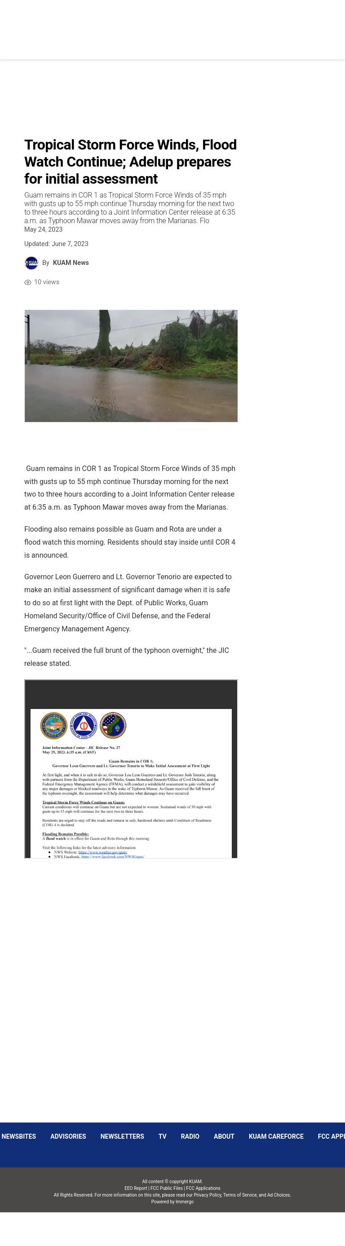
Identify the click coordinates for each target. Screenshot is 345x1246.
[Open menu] (127, 22)
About (224, 1136)
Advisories (68, 1136)
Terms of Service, (240, 1195)
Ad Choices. (279, 1195)
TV (163, 1136)
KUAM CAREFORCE (276, 1136)
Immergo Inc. (184, 1229)
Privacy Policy (207, 1195)
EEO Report (135, 1188)
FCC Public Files (166, 1188)
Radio (190, 1136)
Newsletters (122, 1136)
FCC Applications (203, 1188)
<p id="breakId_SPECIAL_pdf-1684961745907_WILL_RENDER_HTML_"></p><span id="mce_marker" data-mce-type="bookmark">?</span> (131, 769)
